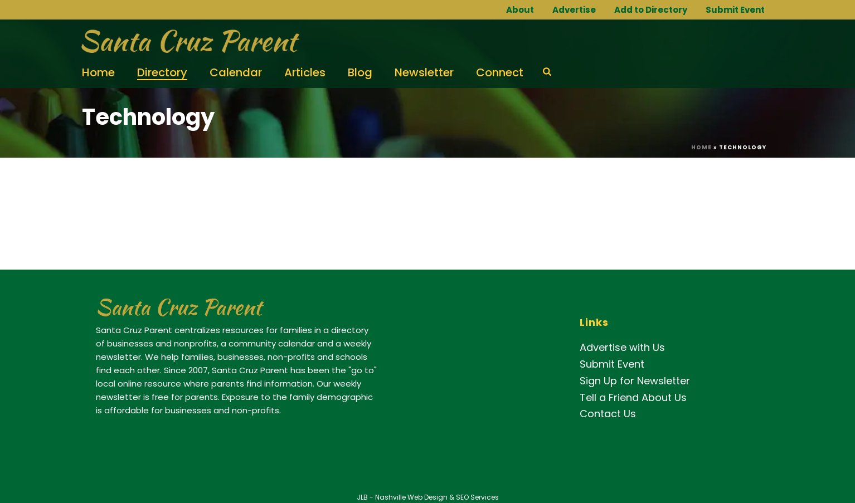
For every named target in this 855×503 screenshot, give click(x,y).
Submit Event (735, 10)
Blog (360, 72)
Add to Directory (650, 10)
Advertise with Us (622, 347)
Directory (162, 72)
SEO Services (477, 497)
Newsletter (424, 72)
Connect (499, 72)
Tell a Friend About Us (633, 397)
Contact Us (608, 414)
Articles (305, 72)
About (520, 10)
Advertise (574, 10)
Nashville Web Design (411, 497)
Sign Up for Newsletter (635, 381)
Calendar (236, 72)
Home (98, 72)
